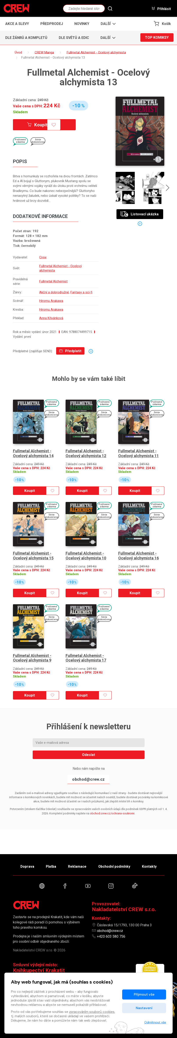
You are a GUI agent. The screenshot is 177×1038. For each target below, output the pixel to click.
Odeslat (88, 751)
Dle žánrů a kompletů (26, 38)
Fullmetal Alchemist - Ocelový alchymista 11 (138, 452)
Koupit (37, 124)
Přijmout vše (144, 994)
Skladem (20, 112)
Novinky (81, 24)
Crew (43, 257)
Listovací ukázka (139, 214)
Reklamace (77, 866)
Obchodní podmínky (115, 866)
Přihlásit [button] (161, 9)
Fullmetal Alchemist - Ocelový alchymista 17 (86, 654)
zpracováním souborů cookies (91, 1012)
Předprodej (51, 24)
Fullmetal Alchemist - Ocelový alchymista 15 (33, 553)
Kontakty (150, 866)
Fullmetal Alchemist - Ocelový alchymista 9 (32, 654)
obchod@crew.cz (88, 775)
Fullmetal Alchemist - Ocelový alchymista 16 (138, 553)
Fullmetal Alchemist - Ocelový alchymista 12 (86, 452)
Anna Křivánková (51, 318)
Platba (50, 866)
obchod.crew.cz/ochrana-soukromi (112, 809)
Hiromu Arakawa (51, 301)
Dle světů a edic (74, 38)
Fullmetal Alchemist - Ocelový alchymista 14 (33, 452)
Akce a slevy (17, 24)
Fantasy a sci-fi (81, 292)
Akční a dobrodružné (54, 292)
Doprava (26, 866)
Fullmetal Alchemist (53, 281)
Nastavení (144, 1008)
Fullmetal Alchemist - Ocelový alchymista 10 (86, 553)
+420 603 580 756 (111, 936)
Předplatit (70, 351)
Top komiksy (157, 38)
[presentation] (168, 188)
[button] (106, 24)
